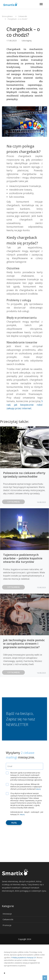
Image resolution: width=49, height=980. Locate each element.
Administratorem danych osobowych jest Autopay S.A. (26, 813)
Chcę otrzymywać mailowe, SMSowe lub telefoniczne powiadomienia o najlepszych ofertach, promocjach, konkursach (25, 786)
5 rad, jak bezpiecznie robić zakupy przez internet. (25, 405)
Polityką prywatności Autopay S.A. (23, 957)
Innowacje (7, 913)
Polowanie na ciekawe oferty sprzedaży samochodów (24, 474)
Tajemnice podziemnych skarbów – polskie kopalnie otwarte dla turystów (22, 558)
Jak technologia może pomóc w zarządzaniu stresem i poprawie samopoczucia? (24, 643)
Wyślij (14, 822)
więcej (38, 789)
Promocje (7, 925)
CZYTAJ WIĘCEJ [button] (13, 501)
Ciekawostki (8, 919)
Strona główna (7, 16)
